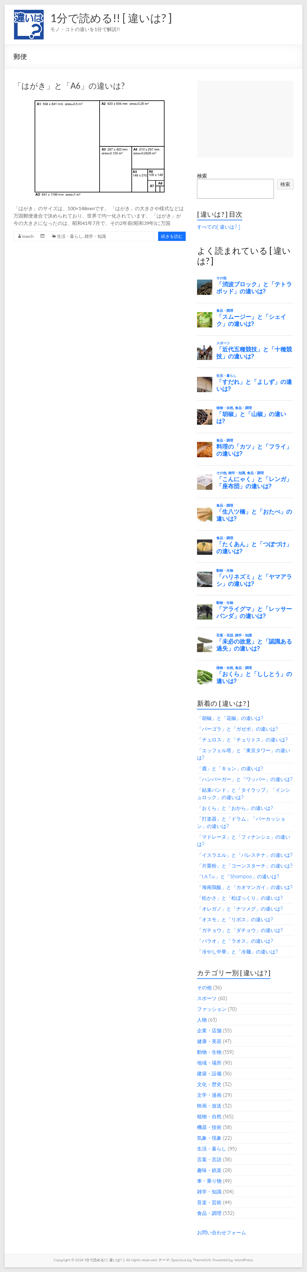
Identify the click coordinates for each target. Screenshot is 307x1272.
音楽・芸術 (209, 1202)
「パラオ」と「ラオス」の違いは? (235, 941)
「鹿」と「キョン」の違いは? (230, 768)
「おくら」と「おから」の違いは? (235, 808)
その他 (204, 987)
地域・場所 (209, 1063)
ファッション (211, 1009)
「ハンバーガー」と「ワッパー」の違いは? (245, 779)
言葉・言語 (209, 1159)
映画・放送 (209, 1106)
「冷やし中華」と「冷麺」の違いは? (237, 952)
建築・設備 (209, 1073)
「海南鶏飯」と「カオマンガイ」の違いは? (245, 887)
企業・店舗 (209, 1030)
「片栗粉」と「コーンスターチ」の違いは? (245, 866)
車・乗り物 (209, 1181)
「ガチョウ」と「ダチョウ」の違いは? (240, 930)
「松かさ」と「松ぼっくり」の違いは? (240, 898)
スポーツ (207, 998)
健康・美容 (209, 1041)
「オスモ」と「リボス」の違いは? (235, 919)
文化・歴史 (209, 1084)
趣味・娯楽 (209, 1170)
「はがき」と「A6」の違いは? (69, 86)
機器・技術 (209, 1127)
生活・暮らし (70, 236)
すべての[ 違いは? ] (218, 227)
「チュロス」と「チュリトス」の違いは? (242, 740)
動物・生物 (209, 1052)
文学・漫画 (209, 1095)
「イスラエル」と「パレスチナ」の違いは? (245, 855)
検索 (202, 176)
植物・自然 (209, 1116)
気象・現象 (209, 1138)
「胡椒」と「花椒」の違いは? (230, 718)
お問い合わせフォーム (221, 1232)
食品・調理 (209, 1213)
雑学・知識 (95, 236)
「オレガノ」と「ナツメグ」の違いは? (240, 909)
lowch (28, 236)
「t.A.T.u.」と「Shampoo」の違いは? (238, 876)
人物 (202, 1020)
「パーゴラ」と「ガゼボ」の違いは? (237, 729)
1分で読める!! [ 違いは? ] (111, 18)
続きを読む (172, 236)
